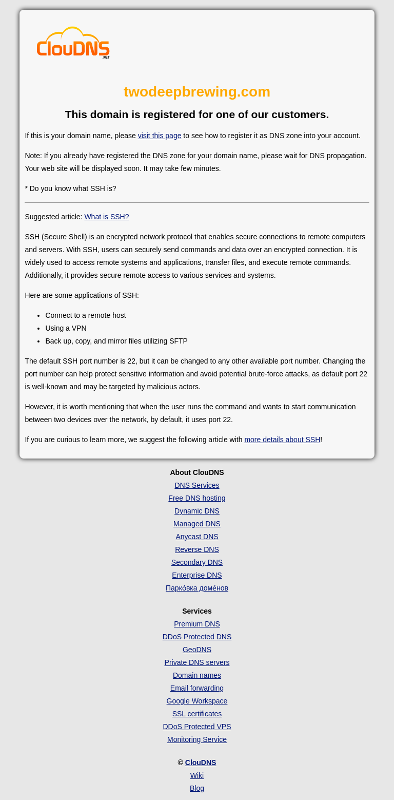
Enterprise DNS (197, 575)
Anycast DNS (196, 536)
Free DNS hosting (196, 498)
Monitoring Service (197, 739)
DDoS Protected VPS (197, 726)
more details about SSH (282, 439)
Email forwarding (197, 688)
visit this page (160, 135)
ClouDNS (200, 762)
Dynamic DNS (197, 511)
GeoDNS (197, 649)
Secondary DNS (197, 562)
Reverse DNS (197, 549)
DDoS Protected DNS (197, 637)
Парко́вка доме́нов (197, 588)
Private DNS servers (197, 662)
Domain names (197, 675)
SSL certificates (197, 714)
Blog (197, 788)
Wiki (197, 775)
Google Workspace (197, 701)
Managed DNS (197, 524)
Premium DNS (197, 624)
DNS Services (196, 485)
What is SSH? (106, 217)
